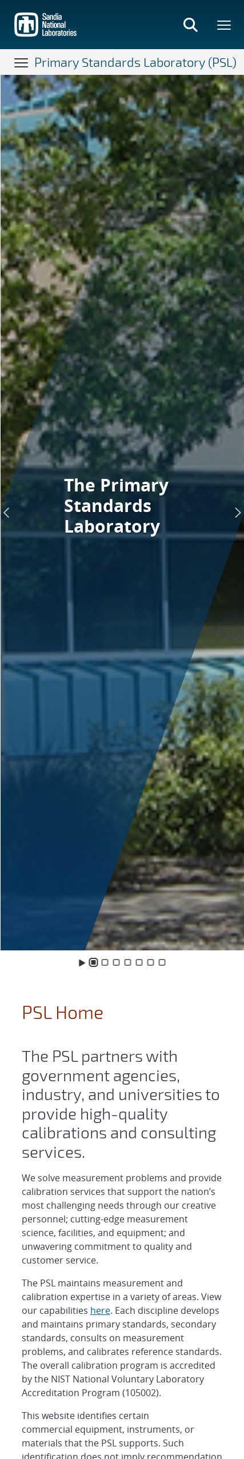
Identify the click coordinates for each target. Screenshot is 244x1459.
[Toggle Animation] (82, 962)
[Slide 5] (139, 962)
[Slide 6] (150, 962)
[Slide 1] (93, 962)
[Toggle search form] (190, 24)
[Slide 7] (162, 962)
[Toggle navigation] (21, 62)
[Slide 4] (128, 962)
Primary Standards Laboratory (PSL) (135, 61)
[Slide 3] (116, 962)
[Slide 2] (105, 962)
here (100, 1310)
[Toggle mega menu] (224, 24)
